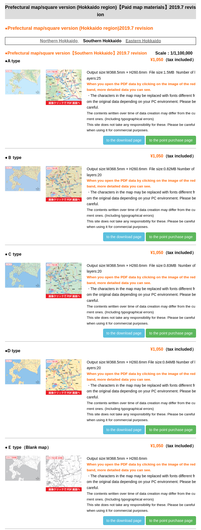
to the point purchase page (171, 140)
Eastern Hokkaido (143, 41)
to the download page (124, 140)
